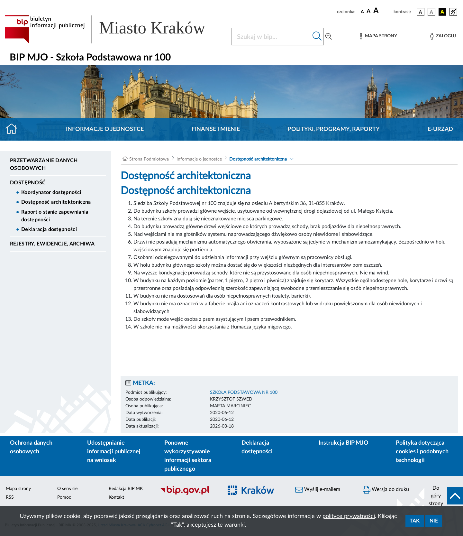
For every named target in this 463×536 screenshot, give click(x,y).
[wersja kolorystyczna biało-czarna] (431, 12)
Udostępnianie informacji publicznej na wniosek (114, 451)
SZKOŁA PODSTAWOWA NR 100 (243, 392)
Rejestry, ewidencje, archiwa (52, 243)
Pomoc (64, 497)
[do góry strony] (443, 495)
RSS (10, 497)
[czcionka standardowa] (362, 11)
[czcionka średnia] (368, 11)
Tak (415, 520)
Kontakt (116, 497)
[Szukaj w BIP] (271, 36)
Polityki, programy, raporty (334, 129)
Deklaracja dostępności (49, 229)
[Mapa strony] (378, 36)
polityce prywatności (348, 516)
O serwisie (67, 488)
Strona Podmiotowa (149, 159)
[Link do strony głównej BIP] (114, 29)
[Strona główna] (14, 129)
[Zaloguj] (443, 36)
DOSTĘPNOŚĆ (28, 182)
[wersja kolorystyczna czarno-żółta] (442, 12)
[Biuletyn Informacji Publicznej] (188, 494)
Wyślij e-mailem (317, 490)
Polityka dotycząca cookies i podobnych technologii (422, 451)
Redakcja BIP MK (126, 488)
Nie (434, 520)
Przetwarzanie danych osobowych (43, 164)
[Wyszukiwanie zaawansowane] (328, 36)
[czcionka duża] (382, 11)
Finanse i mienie (216, 129)
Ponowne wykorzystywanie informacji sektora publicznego (187, 456)
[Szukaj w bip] (317, 36)
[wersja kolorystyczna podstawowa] (420, 12)
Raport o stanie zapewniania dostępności (54, 215)
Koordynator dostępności (51, 192)
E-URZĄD (440, 129)
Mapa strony (18, 488)
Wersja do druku (386, 490)
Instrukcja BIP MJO (343, 443)
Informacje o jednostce (105, 129)
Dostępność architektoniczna (56, 202)
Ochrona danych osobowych (31, 447)
